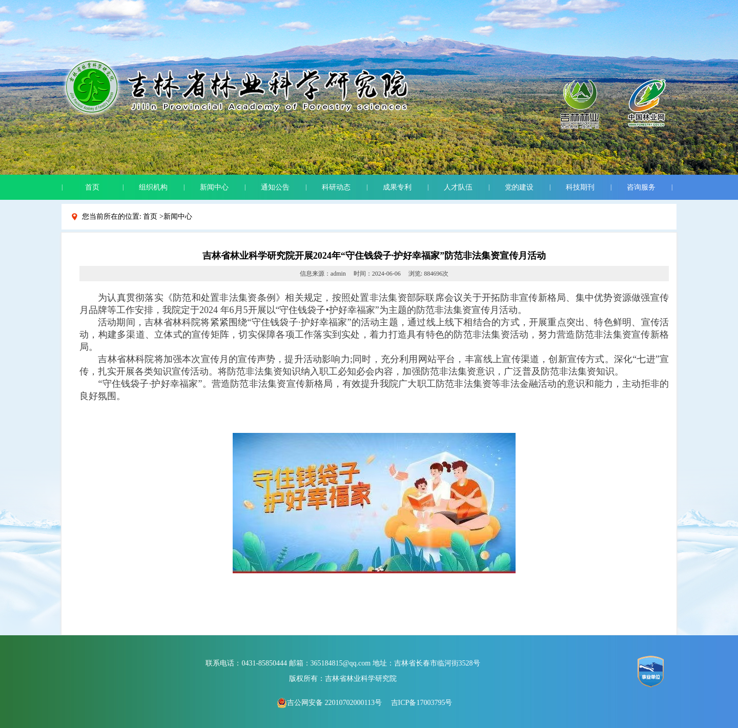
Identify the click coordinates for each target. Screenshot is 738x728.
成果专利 (397, 187)
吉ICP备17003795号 (422, 702)
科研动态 (336, 187)
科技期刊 (580, 187)
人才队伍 (458, 187)
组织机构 (153, 187)
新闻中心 (214, 187)
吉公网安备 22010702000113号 (329, 702)
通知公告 (275, 187)
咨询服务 (641, 187)
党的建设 (519, 187)
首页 (92, 187)
